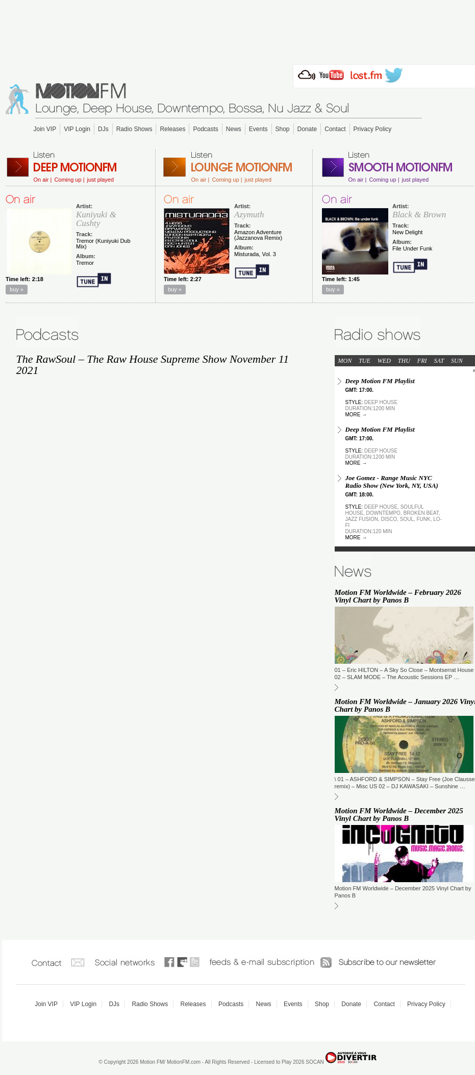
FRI (422, 360)
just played (100, 180)
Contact (334, 129)
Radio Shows (134, 129)
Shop (283, 129)
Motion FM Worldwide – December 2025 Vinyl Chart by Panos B (399, 814)
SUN (457, 360)
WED (384, 360)
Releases (172, 129)
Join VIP (45, 129)
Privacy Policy (373, 129)
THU (404, 360)
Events (258, 129)
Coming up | (69, 180)
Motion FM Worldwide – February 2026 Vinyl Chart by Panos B (398, 596)
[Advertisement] (237, 29)
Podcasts (205, 129)
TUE (364, 360)
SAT (439, 360)
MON (345, 360)
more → (356, 414)
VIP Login (77, 129)
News (233, 129)
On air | (43, 180)
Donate (307, 129)
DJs (103, 129)
